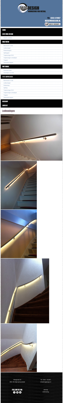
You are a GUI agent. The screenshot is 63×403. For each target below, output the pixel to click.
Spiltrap (6, 88)
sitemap (46, 389)
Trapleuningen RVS (9, 55)
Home (4, 30)
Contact (5, 105)
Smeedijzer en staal (9, 72)
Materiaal (5, 66)
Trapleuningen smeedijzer (10, 57)
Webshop (5, 101)
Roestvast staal (8, 70)
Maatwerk (5, 42)
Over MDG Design (7, 34)
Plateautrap (6, 85)
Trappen (6, 60)
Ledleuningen (7, 48)
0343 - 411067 (47, 379)
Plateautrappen (7, 50)
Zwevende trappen (8, 62)
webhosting (46, 392)
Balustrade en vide (8, 80)
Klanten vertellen (8, 38)
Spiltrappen (6, 53)
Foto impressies (7, 77)
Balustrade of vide (8, 45)
